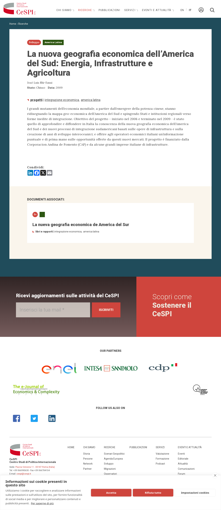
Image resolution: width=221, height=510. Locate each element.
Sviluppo (109, 463)
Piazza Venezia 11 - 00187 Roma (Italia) (35, 467)
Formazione (162, 458)
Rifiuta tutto (153, 492)
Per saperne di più (42, 503)
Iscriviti (106, 310)
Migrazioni (110, 468)
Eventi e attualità (157, 10)
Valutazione (162, 453)
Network (88, 463)
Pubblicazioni (109, 10)
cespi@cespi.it (23, 474)
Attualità (183, 463)
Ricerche (85, 10)
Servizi (130, 10)
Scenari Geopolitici (114, 453)
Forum (181, 473)
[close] (215, 475)
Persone (88, 458)
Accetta (111, 492)
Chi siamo (64, 10)
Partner (87, 468)
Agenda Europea (113, 458)
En (182, 10)
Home (12, 23)
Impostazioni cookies (195, 492)
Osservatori (110, 473)
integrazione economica (62, 100)
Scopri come (172, 305)
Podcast (160, 463)
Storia (86, 453)
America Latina (90, 100)
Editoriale (183, 458)
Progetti (36, 100)
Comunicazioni (186, 468)
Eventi (181, 453)
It (190, 10)
